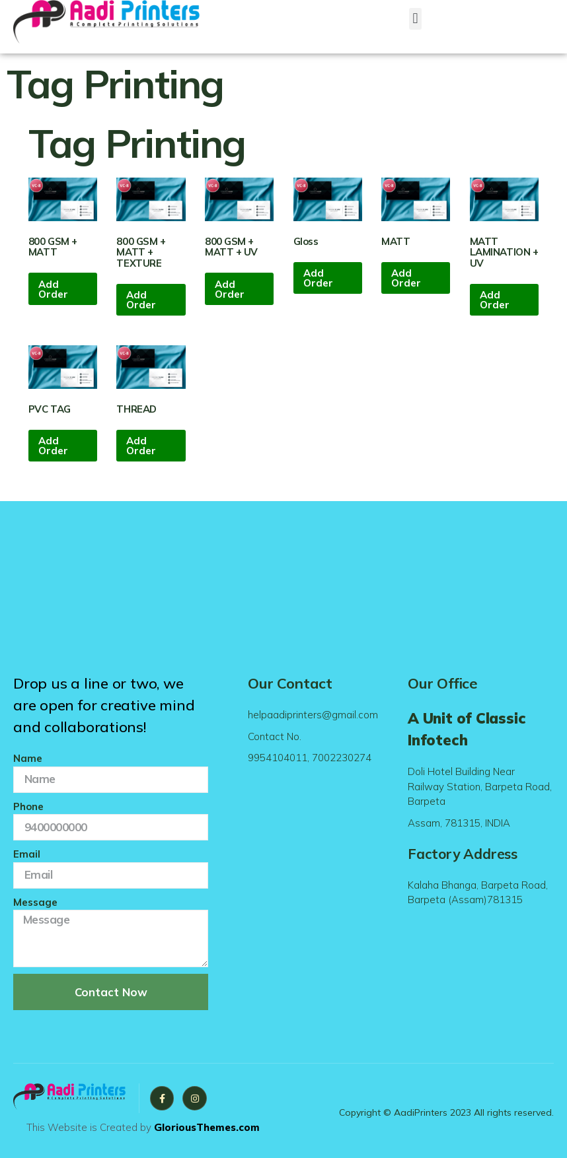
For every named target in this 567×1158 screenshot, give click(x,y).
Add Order (53, 289)
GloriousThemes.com (207, 1127)
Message (35, 902)
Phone (28, 806)
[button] (415, 19)
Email (26, 854)
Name (27, 758)
